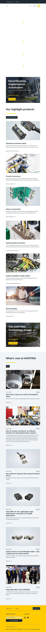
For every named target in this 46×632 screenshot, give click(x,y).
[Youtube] (28, 617)
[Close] (38, 1)
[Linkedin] (25, 617)
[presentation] (16, 1)
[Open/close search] (30, 6)
